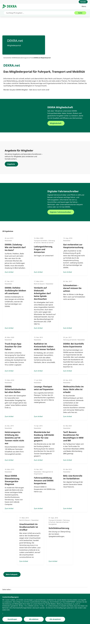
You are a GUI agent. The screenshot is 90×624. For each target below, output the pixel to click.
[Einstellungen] (12, 619)
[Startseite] (6, 58)
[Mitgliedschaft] (66, 123)
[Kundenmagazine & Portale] (26, 58)
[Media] (17, 58)
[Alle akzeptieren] (55, 619)
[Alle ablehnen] (34, 619)
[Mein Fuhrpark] (12, 574)
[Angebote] (24, 164)
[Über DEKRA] (12, 58)
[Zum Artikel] (15, 255)
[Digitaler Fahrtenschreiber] (66, 212)
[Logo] (10, 6)
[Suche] (80, 12)
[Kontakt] (83, 1)
